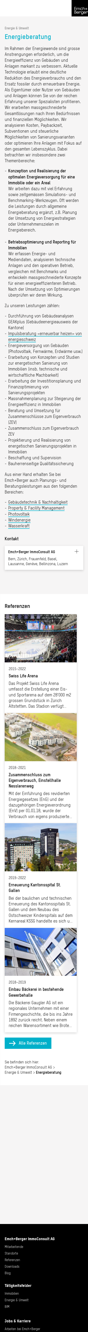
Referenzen (12, 1260)
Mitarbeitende (14, 1247)
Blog (8, 1273)
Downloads (12, 1266)
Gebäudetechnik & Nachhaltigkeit (38, 502)
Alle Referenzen (33, 1043)
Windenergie (19, 519)
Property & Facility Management (36, 508)
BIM (7, 1307)
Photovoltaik (19, 514)
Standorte (11, 1253)
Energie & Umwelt (17, 28)
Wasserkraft (19, 525)
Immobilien (12, 1293)
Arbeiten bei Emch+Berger (22, 1329)
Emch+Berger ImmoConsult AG (28, 1067)
